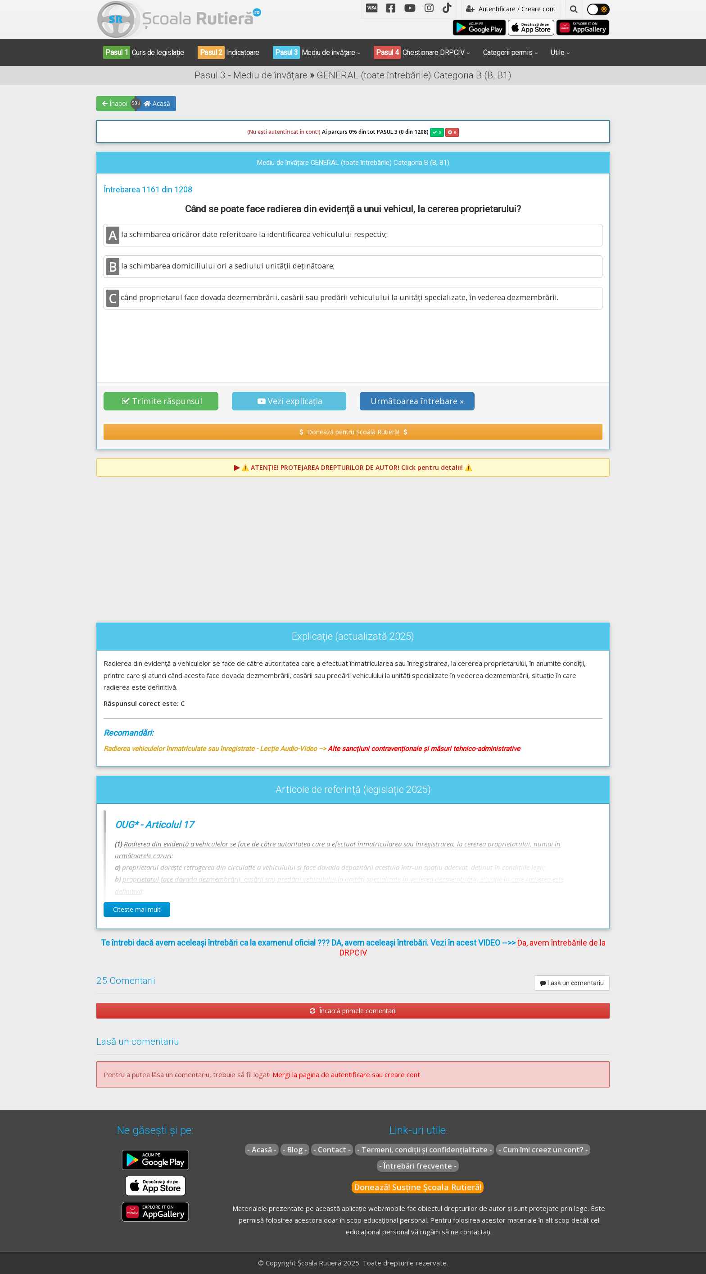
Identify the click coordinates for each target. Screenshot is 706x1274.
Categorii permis (508, 52)
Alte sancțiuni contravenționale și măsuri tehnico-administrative (424, 749)
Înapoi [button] (114, 103)
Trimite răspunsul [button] (162, 401)
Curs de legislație (143, 52)
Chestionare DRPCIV (419, 52)
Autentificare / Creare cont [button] (511, 9)
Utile (557, 52)
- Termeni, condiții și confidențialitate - (424, 1150)
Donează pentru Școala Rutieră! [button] (353, 432)
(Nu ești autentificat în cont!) (284, 132)
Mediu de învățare (314, 52)
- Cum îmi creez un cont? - (543, 1150)
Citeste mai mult (137, 909)
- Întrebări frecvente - (418, 1166)
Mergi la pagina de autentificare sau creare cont (346, 1074)
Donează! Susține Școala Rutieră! (417, 1187)
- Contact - (332, 1150)
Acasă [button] (157, 103)
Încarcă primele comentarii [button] (353, 1010)
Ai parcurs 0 (299, 132)
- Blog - (295, 1150)
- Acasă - (261, 1150)
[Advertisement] (353, 341)
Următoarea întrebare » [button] (417, 401)
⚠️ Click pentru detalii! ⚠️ (356, 467)
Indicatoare (228, 52)
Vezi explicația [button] (290, 401)
